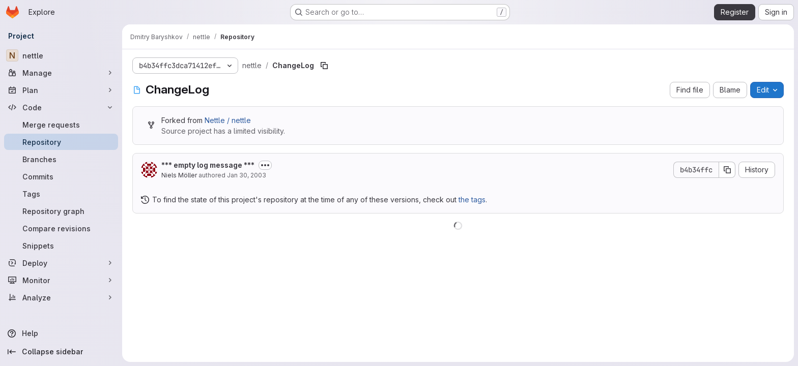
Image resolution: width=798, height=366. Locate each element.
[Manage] (61, 73)
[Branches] (61, 159)
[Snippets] (61, 245)
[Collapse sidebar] (61, 352)
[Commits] (61, 176)
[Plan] (61, 90)
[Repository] (61, 142)
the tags (472, 199)
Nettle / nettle (228, 120)
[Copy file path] (324, 65)
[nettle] (61, 55)
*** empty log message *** (207, 165)
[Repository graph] (61, 211)
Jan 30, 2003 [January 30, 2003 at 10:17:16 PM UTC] (246, 175)
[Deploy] (61, 263)
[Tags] (61, 194)
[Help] (61, 333)
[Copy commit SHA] (727, 170)
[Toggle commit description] (265, 165)
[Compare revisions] (61, 228)
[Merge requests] (61, 124)
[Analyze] (61, 297)
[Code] (61, 107)
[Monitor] (61, 280)
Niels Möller (179, 175)
